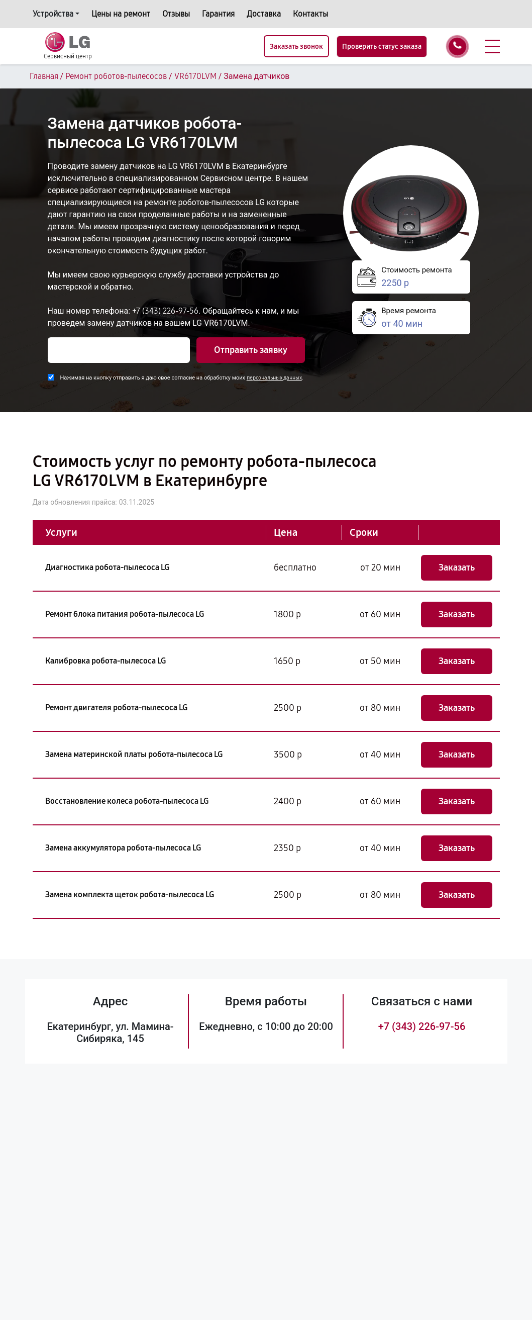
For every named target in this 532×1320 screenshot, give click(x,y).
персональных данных (274, 377)
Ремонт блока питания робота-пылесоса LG (124, 614)
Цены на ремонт (120, 14)
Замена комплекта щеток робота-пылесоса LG (129, 894)
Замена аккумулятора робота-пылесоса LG (123, 848)
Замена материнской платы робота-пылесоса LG (134, 754)
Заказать (457, 567)
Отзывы (176, 14)
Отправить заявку (250, 349)
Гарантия (218, 14)
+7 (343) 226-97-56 (165, 311)
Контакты (310, 14)
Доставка (264, 14)
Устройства (53, 14)
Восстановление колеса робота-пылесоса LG (126, 801)
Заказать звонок (296, 46)
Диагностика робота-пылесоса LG (107, 567)
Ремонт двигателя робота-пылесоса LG (116, 707)
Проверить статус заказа (381, 46)
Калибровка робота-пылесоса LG (105, 661)
